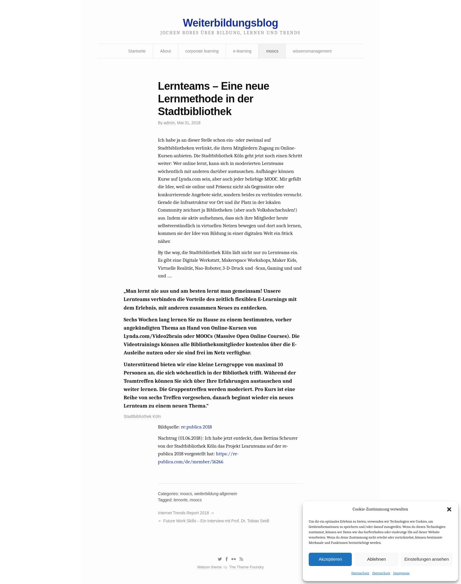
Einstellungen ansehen (426, 559)
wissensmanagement (312, 51)
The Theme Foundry (246, 567)
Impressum (401, 573)
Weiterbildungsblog (230, 23)
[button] (449, 509)
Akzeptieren (330, 559)
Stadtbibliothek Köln (142, 416)
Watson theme (209, 567)
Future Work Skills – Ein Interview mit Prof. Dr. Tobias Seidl (216, 520)
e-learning (242, 51)
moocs (272, 51)
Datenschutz (360, 573)
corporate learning (202, 51)
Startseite (137, 51)
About (165, 51)
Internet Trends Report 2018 (183, 513)
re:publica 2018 (196, 427)
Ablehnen (376, 559)
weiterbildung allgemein (215, 493)
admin (169, 122)
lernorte (180, 500)
